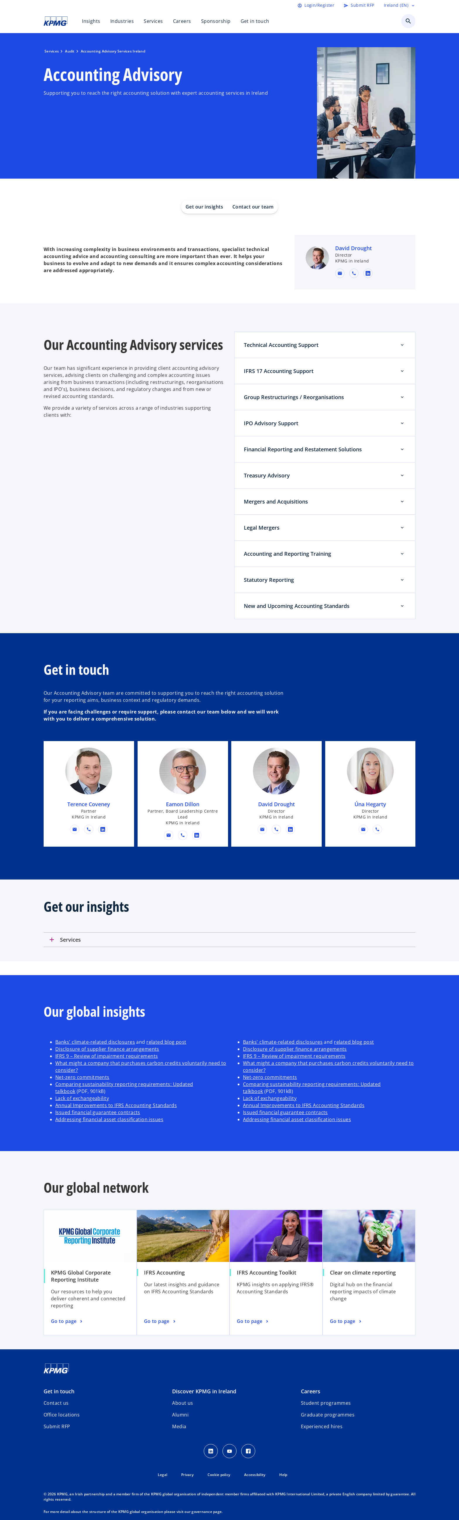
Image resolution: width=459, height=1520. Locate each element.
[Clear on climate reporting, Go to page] (346, 1321)
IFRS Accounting (164, 1272)
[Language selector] (399, 5)
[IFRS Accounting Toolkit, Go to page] (253, 1321)
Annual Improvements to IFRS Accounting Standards (116, 1105)
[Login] (315, 5)
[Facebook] (248, 1451)
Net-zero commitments (82, 1077)
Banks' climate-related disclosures (95, 1042)
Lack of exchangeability (82, 1098)
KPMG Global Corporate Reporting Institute (81, 1276)
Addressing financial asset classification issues (109, 1119)
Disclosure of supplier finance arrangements (107, 1049)
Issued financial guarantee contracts (97, 1112)
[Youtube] (229, 1451)
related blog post (166, 1042)
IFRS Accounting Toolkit (266, 1272)
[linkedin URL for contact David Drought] (368, 273)
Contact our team (252, 207)
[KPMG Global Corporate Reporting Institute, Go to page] (67, 1321)
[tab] (229, 939)
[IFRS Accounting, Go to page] (160, 1321)
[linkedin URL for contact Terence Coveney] (102, 829)
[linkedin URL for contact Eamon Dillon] (196, 835)
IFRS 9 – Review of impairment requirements (106, 1056)
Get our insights (204, 207)
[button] (340, 273)
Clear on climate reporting (363, 1272)
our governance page (203, 1511)
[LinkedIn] (211, 1451)
